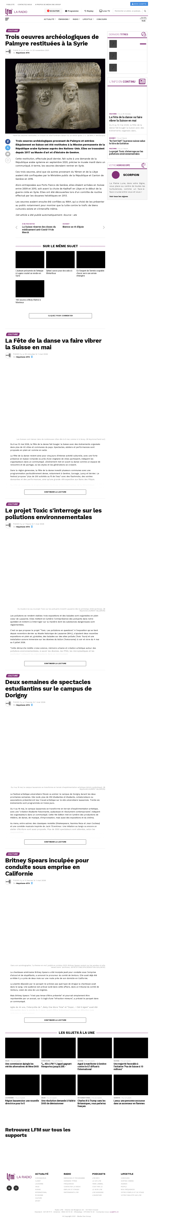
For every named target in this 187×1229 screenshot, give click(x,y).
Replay (89, 11)
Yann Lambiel (97, 1185)
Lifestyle (87, 19)
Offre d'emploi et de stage (132, 1193)
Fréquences (69, 1185)
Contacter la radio (72, 1188)
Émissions (63, 19)
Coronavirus (40, 1179)
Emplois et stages (71, 1191)
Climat (38, 1182)
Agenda (124, 1185)
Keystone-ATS (22, 53)
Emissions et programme (74, 1179)
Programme (72, 11)
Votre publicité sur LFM (131, 1196)
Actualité (49, 19)
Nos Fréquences (128, 1191)
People (124, 1188)
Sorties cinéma (127, 1182)
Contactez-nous (25, 4)
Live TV (104, 11)
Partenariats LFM (71, 1193)
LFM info (95, 1179)
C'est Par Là (97, 1188)
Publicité (10, 4)
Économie (39, 1196)
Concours (102, 19)
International (41, 1193)
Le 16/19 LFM (97, 1191)
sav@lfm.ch (114, 1213)
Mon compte (139, 4)
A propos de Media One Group (48, 4)
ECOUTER (53, 11)
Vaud (37, 1188)
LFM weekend (97, 1193)
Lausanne (39, 1185)
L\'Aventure (97, 1196)
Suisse (38, 1191)
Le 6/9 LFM (96, 1182)
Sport (37, 1202)
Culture (38, 1199)
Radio (75, 19)
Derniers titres (70, 1182)
